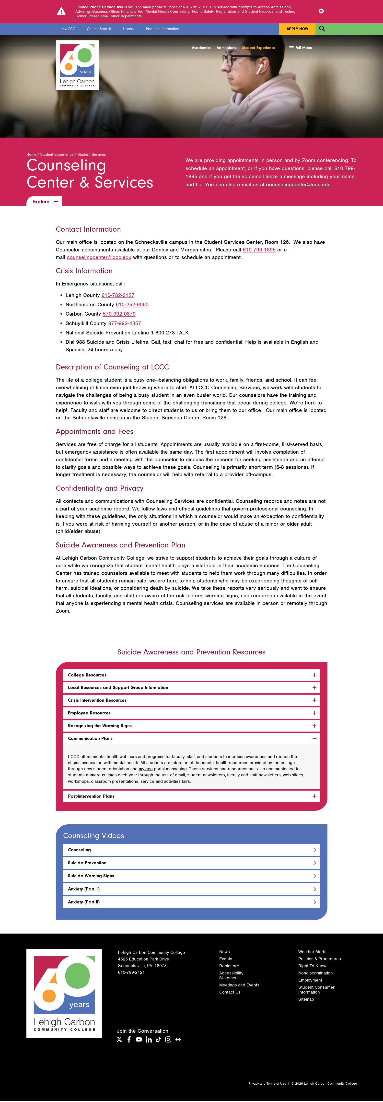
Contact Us (230, 992)
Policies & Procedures (319, 959)
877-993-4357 (124, 324)
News (224, 952)
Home (31, 155)
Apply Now (297, 28)
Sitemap (306, 1000)
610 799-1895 (259, 250)
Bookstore (229, 966)
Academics (201, 48)
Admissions (226, 48)
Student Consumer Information (316, 990)
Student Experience (258, 48)
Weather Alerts (312, 952)
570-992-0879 (119, 314)
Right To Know (312, 966)
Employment (310, 981)
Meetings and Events (239, 985)
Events (225, 959)
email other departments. (122, 16)
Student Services (91, 155)
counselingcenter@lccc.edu (298, 185)
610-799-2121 (131, 973)
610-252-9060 (132, 305)
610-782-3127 (118, 296)
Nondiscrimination (315, 973)
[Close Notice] (321, 11)
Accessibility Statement (231, 976)
